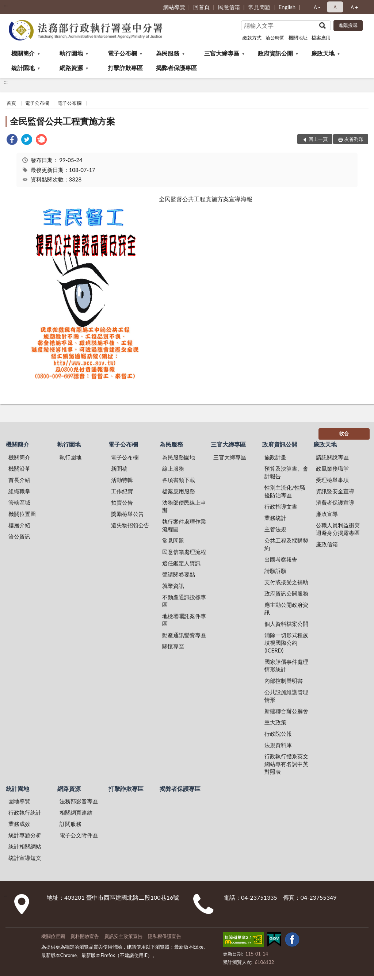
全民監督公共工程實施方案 (62, 121)
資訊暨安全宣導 (335, 491)
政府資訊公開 (275, 53)
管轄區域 (19, 502)
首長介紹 (19, 479)
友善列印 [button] (353, 139)
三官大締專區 (221, 53)
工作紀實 (122, 491)
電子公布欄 (122, 53)
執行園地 (71, 53)
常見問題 (259, 7)
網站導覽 (174, 7)
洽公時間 (275, 38)
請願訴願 (275, 570)
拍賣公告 (122, 502)
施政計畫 (275, 457)
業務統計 (275, 517)
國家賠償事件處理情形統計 (286, 665)
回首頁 (201, 7)
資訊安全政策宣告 (123, 936)
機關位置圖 (22, 513)
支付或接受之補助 (286, 582)
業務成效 (19, 823)
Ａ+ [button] (354, 7)
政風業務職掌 (332, 468)
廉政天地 (323, 53)
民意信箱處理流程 (184, 551)
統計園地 (23, 67)
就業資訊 (173, 585)
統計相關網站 (24, 846)
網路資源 (71, 67)
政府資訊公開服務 (286, 593)
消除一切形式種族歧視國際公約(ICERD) (286, 643)
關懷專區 (173, 646)
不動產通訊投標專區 (184, 601)
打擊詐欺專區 (125, 67)
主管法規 (275, 529)
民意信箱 (229, 7)
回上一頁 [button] (318, 139)
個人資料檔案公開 (286, 623)
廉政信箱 (327, 544)
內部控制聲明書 (283, 680)
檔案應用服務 (178, 491)
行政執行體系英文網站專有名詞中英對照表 (286, 764)
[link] (12, 140)
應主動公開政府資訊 (286, 608)
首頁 (11, 103)
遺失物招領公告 (130, 525)
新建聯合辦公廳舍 (286, 711)
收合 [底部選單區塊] (344, 433)
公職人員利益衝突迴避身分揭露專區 (338, 529)
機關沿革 (19, 468)
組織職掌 (19, 491)
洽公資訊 (19, 536)
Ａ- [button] (316, 7)
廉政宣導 (327, 513)
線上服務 (173, 468)
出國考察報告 (280, 559)
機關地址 (298, 38)
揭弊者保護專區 (176, 67)
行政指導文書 (280, 506)
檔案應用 (321, 38)
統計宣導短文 (24, 857)
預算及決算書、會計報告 (286, 472)
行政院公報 (278, 733)
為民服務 (167, 53)
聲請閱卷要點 (178, 574)
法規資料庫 (278, 745)
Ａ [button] (335, 7)
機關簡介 (23, 53)
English (287, 7)
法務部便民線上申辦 (184, 506)
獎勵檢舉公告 (127, 513)
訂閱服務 (70, 823)
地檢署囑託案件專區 (184, 620)
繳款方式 (252, 38)
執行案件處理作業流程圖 (184, 525)
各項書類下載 (178, 479)
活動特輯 (122, 479)
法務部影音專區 (79, 801)
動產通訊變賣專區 (184, 635)
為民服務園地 (178, 457)
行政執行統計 (24, 812)
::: (6, 5)
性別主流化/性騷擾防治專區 (284, 491)
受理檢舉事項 (332, 479)
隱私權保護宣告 (164, 936)
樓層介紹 (19, 525)
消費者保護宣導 (335, 502)
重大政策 (275, 722)
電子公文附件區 (79, 835)
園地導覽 (19, 801)
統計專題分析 (24, 835)
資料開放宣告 (84, 936)
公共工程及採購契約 (286, 544)
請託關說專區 (332, 457)
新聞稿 (119, 468)
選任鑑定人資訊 (181, 563)
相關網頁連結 (76, 812)
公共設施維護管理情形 (286, 696)
